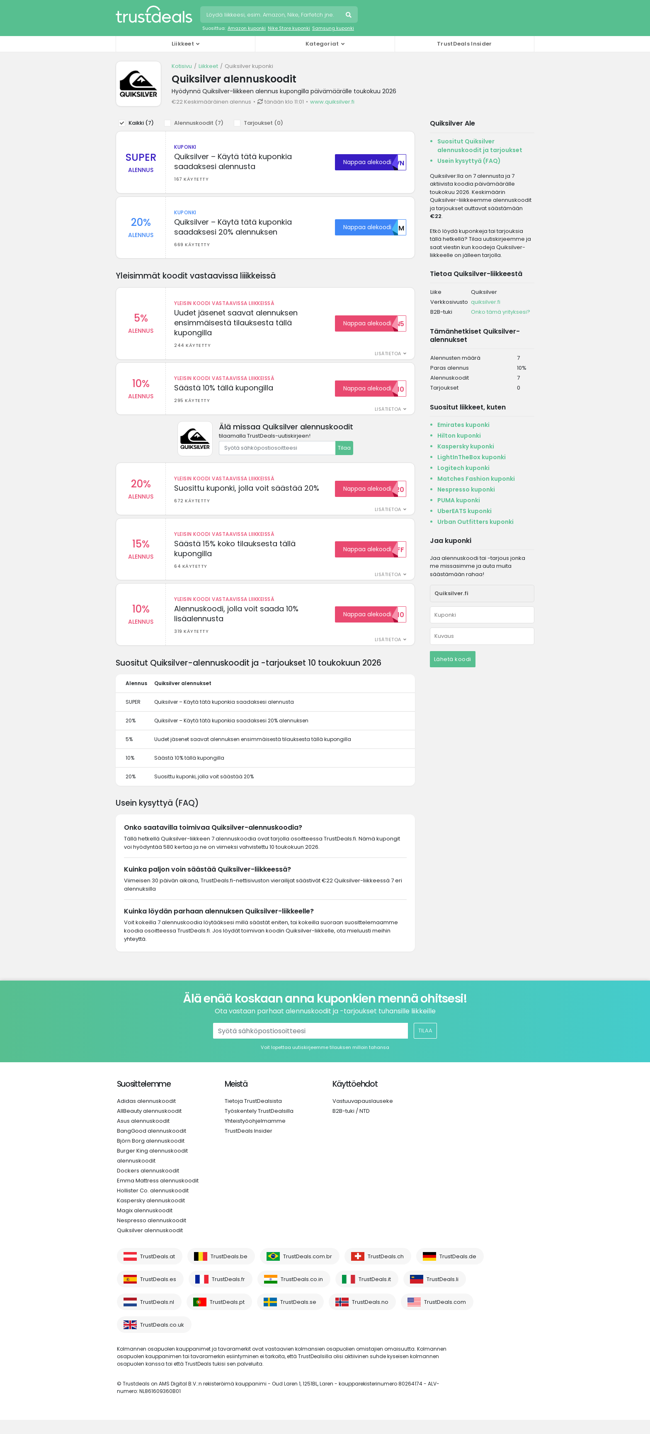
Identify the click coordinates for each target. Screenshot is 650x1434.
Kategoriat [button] (322, 44)
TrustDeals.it (375, 1293)
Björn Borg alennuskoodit (150, 1155)
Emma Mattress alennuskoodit (158, 1195)
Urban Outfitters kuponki (475, 522)
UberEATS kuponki (464, 511)
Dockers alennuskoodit (148, 1185)
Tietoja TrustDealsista (253, 1115)
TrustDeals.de (457, 1270)
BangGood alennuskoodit (151, 1145)
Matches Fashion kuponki (476, 479)
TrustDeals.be (229, 1270)
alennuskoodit (136, 1175)
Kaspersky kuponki (465, 446)
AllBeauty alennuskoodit (149, 1125)
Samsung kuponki (333, 28)
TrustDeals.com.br (307, 1270)
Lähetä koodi (452, 659)
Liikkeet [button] (183, 44)
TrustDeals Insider (464, 44)
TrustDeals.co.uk (162, 1339)
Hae (349, 15)
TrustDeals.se (298, 1316)
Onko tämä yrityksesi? (500, 312)
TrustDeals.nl (157, 1316)
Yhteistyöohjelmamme (255, 1135)
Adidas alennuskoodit (146, 1115)
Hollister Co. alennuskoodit (153, 1205)
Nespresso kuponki (466, 489)
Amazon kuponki (247, 28)
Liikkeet (208, 66)
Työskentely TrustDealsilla (259, 1125)
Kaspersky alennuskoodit (151, 1214)
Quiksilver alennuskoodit (150, 1244)
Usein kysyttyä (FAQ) (469, 161)
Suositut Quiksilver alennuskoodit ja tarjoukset (479, 145)
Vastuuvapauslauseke (362, 1115)
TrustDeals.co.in (302, 1293)
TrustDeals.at (157, 1270)
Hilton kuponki (459, 435)
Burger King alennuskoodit (152, 1165)
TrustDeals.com (445, 1316)
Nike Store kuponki (289, 28)
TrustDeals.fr (228, 1293)
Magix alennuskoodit (144, 1224)
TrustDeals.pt (227, 1316)
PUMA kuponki (458, 500)
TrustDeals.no (370, 1316)
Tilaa (344, 455)
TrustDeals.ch (386, 1270)
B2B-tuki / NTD (351, 1125)
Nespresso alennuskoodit (151, 1234)
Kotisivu (182, 66)
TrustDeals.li (442, 1293)
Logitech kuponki (463, 468)
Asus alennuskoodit (143, 1135)
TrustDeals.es (158, 1293)
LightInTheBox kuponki (471, 457)
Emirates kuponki (463, 425)
